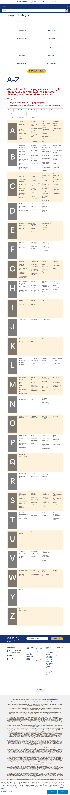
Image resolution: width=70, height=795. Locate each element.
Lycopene (44, 360)
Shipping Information (29, 654)
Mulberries (56, 377)
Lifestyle (44, 363)
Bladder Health (57, 145)
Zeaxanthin (34, 609)
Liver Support (34, 360)
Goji (43, 272)
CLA (32, 185)
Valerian (44, 560)
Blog (57, 651)
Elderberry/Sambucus (25, 223)
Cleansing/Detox (35, 183)
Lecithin (44, 358)
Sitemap (58, 657)
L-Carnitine (34, 358)
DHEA (21, 204)
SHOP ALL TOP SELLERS (36, 71)
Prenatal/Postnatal (58, 442)
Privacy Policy (49, 659)
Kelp (32, 341)
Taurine (33, 513)
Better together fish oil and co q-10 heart (46, 164)
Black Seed (34, 158)
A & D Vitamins (23, 124)
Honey (43, 291)
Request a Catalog (28, 659)
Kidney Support (23, 339)
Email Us (11, 655)
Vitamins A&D (34, 551)
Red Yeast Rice (23, 474)
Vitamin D (22, 554)
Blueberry (44, 170)
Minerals (44, 381)
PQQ (20, 440)
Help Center (29, 651)
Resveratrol (34, 476)
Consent (52, 791)
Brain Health (34, 160)
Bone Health (34, 147)
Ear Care (44, 229)
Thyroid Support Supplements (56, 514)
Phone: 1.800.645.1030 (15, 651)
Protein (33, 446)
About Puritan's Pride (49, 652)
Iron (43, 300)
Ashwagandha (34, 138)
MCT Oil (33, 382)
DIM (32, 206)
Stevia (55, 502)
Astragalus (45, 138)
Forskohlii (22, 245)
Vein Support (34, 554)
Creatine (21, 176)
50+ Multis (22, 118)
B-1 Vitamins (45, 155)
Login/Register (39, 651)
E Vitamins (22, 225)
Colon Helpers (35, 198)
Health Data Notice (49, 674)
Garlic (54, 268)
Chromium (56, 187)
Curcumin (22, 174)
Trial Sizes (44, 513)
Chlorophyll (22, 179)
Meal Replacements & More (23, 384)
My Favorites (39, 655)
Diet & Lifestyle (23, 210)
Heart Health (45, 289)
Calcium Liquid (35, 174)
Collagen (55, 184)
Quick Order (59, 655)
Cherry (44, 191)
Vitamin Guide (59, 653)
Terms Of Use (49, 661)
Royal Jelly (45, 474)
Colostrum (45, 178)
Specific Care (34, 502)
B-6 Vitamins (34, 163)
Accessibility (49, 671)
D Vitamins (34, 204)
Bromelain (33, 145)
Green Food (45, 266)
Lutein (21, 358)
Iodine (21, 300)
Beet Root (56, 153)
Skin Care (22, 503)
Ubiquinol (33, 532)
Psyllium (33, 435)
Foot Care (22, 247)
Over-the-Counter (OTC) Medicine (46, 418)
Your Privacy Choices (48, 668)
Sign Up (57, 638)
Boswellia (22, 154)
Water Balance (35, 574)
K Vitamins (34, 339)
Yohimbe (21, 589)
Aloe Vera (33, 121)
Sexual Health (23, 501)
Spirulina (55, 505)
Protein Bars (56, 444)
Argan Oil (22, 121)
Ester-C (21, 228)
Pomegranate (34, 438)
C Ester (33, 192)
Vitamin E (33, 556)
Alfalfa (55, 125)
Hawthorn (33, 281)
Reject (62, 791)
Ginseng (21, 261)
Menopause (34, 380)
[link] (28, 690)
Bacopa (55, 147)
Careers (48, 654)
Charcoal (44, 180)
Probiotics (45, 435)
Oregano (55, 416)
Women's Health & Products (22, 575)
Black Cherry (45, 145)
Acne (20, 138)
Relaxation (34, 474)
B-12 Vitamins (34, 155)
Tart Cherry (34, 515)
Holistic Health (23, 281)
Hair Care (55, 281)
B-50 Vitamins (35, 153)
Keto (43, 339)
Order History (39, 653)
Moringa (33, 377)
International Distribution (49, 657)
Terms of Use (55, 699)
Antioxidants (56, 131)
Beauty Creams (57, 150)
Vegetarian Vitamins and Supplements (45, 557)
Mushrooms (56, 382)
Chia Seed (56, 182)
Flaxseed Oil (22, 242)
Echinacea (33, 228)
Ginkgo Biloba (34, 266)
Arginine (44, 133)
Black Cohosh (57, 155)
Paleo (32, 443)
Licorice (33, 363)
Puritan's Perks (39, 657)
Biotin (21, 157)
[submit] (66, 10)
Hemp (54, 291)
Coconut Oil (22, 197)
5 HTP (32, 118)
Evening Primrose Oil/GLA (33, 225)
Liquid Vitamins (57, 358)
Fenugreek (34, 246)
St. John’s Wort (35, 497)
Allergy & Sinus (46, 136)
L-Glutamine (56, 363)
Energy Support (46, 223)
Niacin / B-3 (22, 399)
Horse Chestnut (35, 288)
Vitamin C (22, 551)
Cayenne (21, 181)
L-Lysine (55, 360)
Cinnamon (33, 180)
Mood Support (23, 380)
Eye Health (34, 231)
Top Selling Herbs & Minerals (56, 520)
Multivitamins (23, 377)
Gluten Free (34, 264)
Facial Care (45, 250)
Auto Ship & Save (39, 660)
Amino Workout (57, 128)
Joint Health (22, 319)
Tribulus (44, 515)
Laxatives (22, 364)
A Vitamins (34, 141)
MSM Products (57, 389)
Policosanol (22, 447)
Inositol (33, 300)
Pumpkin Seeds (46, 448)
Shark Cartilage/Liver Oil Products (57, 495)
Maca (43, 384)
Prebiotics (56, 439)
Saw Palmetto (34, 499)
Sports (43, 509)
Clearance (45, 193)
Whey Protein (23, 570)
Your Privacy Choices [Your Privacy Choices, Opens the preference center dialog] (6, 791)
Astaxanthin (22, 133)
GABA (43, 264)
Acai (43, 141)
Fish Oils (33, 249)
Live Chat (11, 659)
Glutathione (56, 265)
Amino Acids (22, 127)
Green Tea (45, 269)
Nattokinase (22, 397)
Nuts (32, 397)
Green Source (34, 261)
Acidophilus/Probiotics (37, 128)
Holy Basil (22, 284)
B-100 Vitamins (46, 167)
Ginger (44, 261)
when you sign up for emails (13, 639)
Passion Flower (23, 438)
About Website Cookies (49, 664)
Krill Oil (21, 341)
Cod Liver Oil (45, 200)
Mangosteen (56, 380)
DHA (43, 204)
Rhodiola (44, 476)
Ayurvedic (22, 136)
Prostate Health (46, 438)
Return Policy (29, 656)
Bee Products (34, 150)
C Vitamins (22, 184)
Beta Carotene (23, 145)
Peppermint (34, 440)
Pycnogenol (22, 435)
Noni (32, 399)
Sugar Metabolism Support (22, 495)
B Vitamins (22, 151)
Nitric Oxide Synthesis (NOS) (45, 399)
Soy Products (34, 505)
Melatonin (45, 390)
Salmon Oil (22, 498)
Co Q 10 (21, 191)
